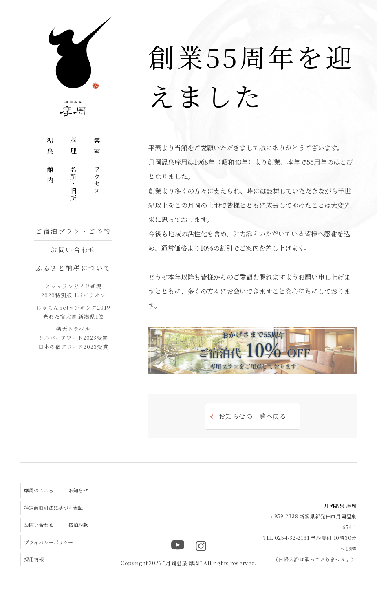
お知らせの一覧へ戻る (252, 416)
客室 (96, 147)
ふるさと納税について (73, 268)
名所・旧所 (73, 184)
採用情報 (34, 559)
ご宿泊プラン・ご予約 (73, 231)
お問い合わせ (73, 249)
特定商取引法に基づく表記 (53, 507)
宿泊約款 (78, 524)
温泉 (50, 147)
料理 (73, 147)
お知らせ (78, 490)
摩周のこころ (38, 490)
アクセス (96, 180)
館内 (50, 176)
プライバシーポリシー (48, 542)
